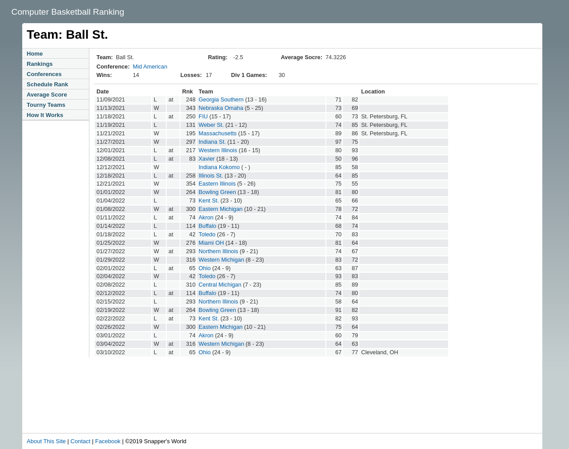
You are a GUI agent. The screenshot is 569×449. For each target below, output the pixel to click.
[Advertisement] (211, 408)
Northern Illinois (218, 251)
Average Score (47, 94)
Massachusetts (217, 133)
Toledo (207, 234)
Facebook (107, 441)
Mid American (150, 66)
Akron (206, 217)
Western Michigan (221, 259)
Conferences (44, 74)
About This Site (46, 441)
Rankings (40, 64)
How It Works (45, 115)
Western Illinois (218, 150)
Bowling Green (217, 192)
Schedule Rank (47, 84)
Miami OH (211, 242)
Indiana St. (212, 141)
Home (35, 53)
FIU (203, 116)
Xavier (207, 158)
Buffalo (207, 225)
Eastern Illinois (217, 183)
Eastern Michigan (221, 209)
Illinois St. (211, 175)
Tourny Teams (46, 104)
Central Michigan (220, 284)
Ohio (205, 268)
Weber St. (211, 124)
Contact (81, 441)
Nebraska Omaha (221, 108)
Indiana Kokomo (219, 167)
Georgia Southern (221, 99)
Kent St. (209, 200)
